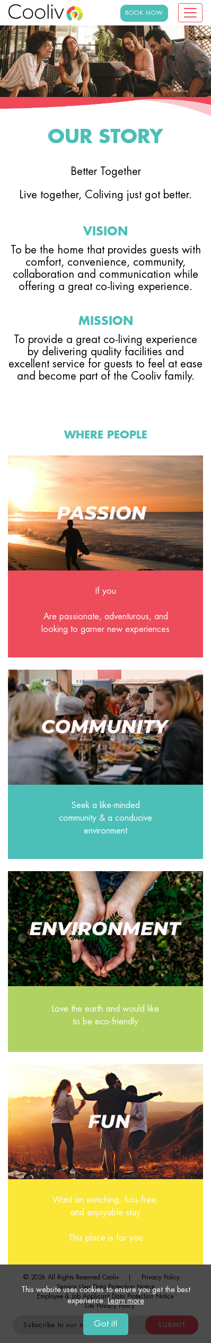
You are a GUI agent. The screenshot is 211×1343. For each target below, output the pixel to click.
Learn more (126, 1301)
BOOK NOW (144, 13)
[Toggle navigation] (190, 13)
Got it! (106, 1324)
